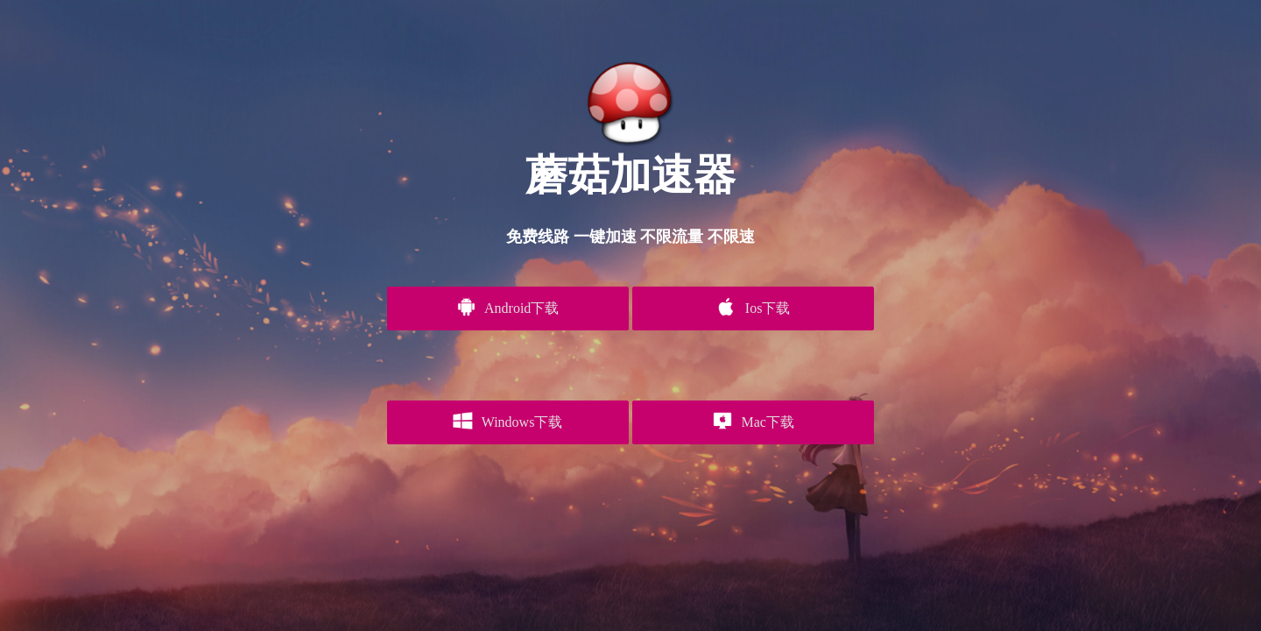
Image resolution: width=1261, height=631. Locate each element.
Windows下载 (507, 420)
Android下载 (507, 306)
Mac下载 (753, 420)
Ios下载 (753, 306)
